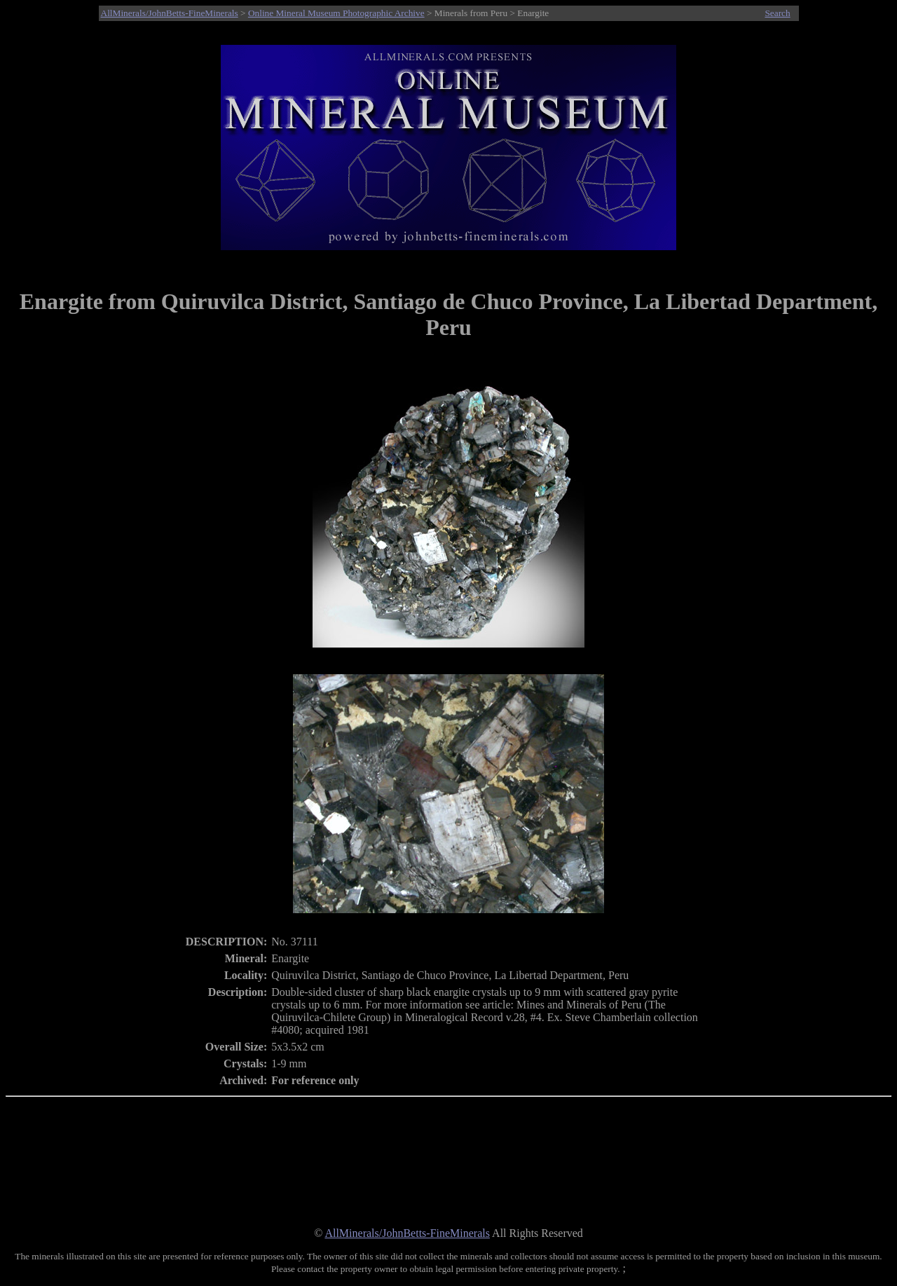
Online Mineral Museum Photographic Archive (336, 13)
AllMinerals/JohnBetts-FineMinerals (169, 13)
